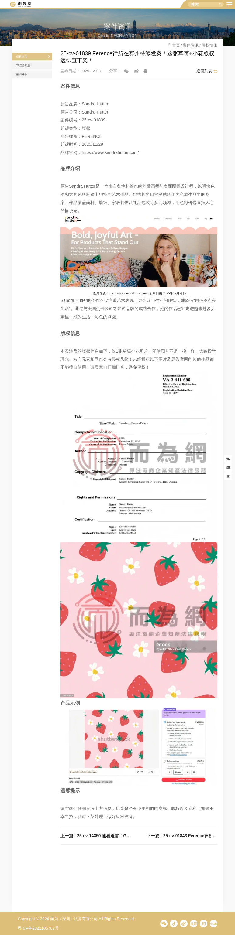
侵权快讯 (25, 65)
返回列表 (204, 71)
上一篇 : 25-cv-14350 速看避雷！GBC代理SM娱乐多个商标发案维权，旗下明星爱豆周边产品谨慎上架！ (95, 836)
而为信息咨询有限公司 (20, 4)
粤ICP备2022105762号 (38, 928)
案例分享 (25, 90)
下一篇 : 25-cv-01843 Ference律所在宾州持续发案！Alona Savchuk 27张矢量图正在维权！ (182, 836)
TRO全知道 (28, 77)
